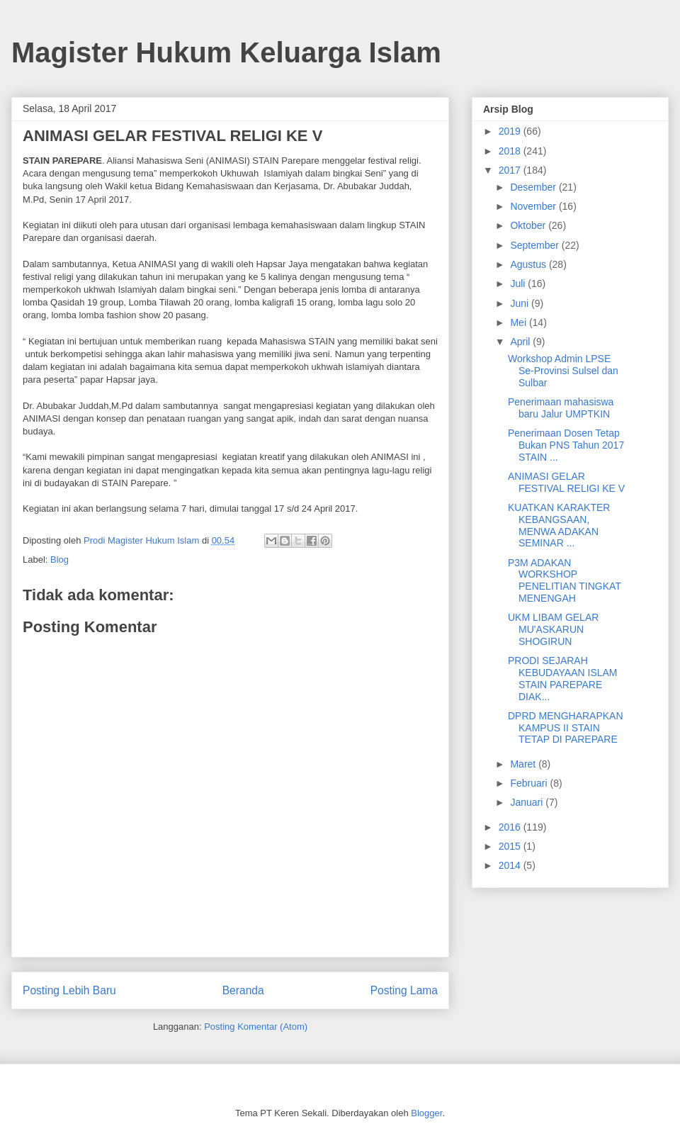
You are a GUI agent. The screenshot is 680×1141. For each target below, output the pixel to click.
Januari (527, 802)
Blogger (426, 1113)
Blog (59, 559)
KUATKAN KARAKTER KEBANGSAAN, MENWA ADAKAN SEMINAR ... (559, 525)
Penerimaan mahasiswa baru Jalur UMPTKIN (560, 408)
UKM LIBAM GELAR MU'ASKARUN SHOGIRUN (553, 629)
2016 (511, 827)
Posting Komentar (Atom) (255, 1026)
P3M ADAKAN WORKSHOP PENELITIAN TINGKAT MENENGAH (564, 580)
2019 (511, 131)
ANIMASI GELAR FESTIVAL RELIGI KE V (566, 482)
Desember (534, 187)
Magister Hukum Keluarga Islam (226, 52)
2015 (511, 846)
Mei (519, 322)
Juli (519, 283)
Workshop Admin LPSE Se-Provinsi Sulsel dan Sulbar (563, 370)
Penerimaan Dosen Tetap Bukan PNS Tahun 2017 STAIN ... (566, 445)
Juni (520, 303)
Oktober (529, 225)
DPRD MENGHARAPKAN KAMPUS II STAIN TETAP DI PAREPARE (565, 728)
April (521, 341)
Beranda (243, 990)
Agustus (529, 264)
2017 (511, 170)
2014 (511, 865)
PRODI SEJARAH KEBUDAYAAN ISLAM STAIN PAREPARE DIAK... (563, 678)
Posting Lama (404, 990)
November (534, 206)
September (535, 245)
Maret (524, 764)
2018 (511, 151)
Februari (530, 783)
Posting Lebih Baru (69, 990)
